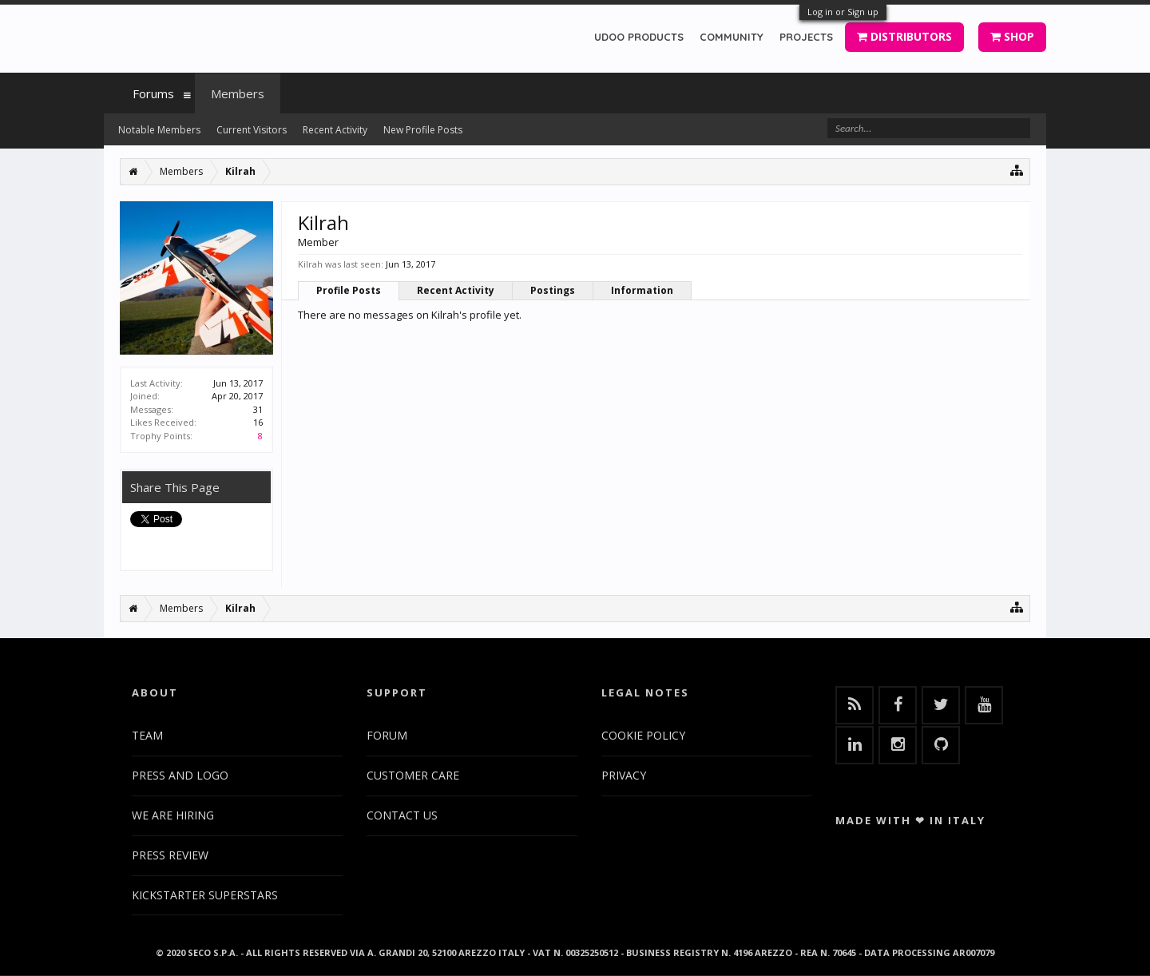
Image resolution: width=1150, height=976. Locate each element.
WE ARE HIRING (173, 815)
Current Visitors (251, 130)
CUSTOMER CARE (413, 775)
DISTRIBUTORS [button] (904, 36)
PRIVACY (623, 775)
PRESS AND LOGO (180, 775)
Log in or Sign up (842, 12)
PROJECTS (806, 36)
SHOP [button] (1012, 36)
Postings (552, 290)
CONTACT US (402, 815)
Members (237, 93)
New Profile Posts (422, 130)
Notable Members (159, 130)
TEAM (147, 735)
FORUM (387, 735)
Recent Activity (455, 290)
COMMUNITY (731, 36)
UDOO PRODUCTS (639, 36)
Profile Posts (348, 290)
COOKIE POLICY (643, 735)
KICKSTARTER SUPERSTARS (205, 895)
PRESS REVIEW (170, 855)
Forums (153, 93)
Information (642, 290)
